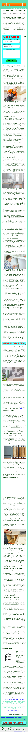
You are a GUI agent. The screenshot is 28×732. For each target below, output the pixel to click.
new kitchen (23, 314)
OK (24, 731)
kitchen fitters (9, 207)
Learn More (18, 731)
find (5, 626)
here (3, 644)
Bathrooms (22, 699)
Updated (19, 717)
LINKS (14, 8)
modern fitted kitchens (9, 676)
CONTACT (20, 8)
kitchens (14, 165)
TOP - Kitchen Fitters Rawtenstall (10, 699)
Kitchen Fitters (10, 717)
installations (23, 288)
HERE (21, 408)
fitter (7, 270)
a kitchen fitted (13, 192)
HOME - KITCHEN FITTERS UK (14, 710)
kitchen (15, 234)
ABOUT (17, 8)
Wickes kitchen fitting (14, 677)
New (16, 717)
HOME (11, 8)
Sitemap (3, 717)
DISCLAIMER (24, 8)
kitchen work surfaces (16, 684)
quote (22, 216)
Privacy (25, 719)
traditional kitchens (11, 682)
